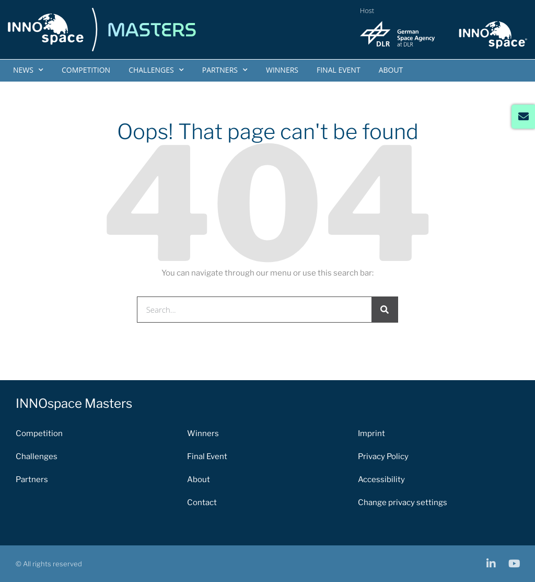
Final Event (338, 70)
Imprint (371, 433)
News (28, 70)
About (391, 70)
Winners (282, 70)
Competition (86, 70)
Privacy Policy (383, 456)
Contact (202, 502)
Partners (225, 70)
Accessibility (381, 479)
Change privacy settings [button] (402, 502)
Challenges (156, 70)
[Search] (384, 309)
